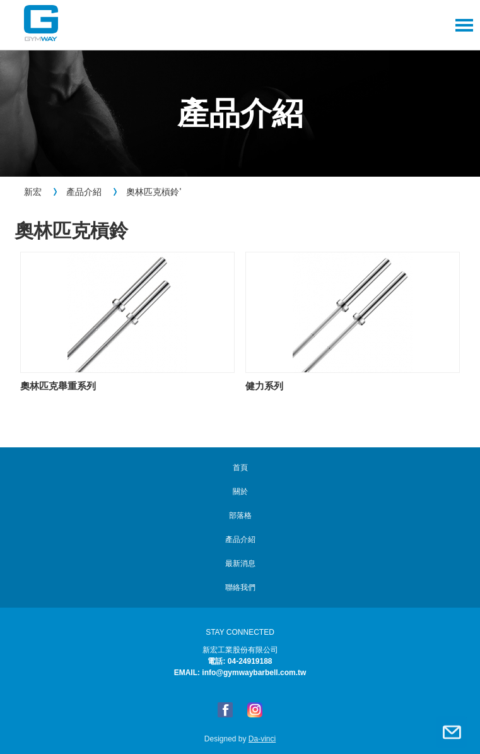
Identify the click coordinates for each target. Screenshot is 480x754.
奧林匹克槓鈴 (152, 192)
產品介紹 (84, 192)
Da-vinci (262, 738)
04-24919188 (250, 661)
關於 (240, 491)
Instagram (254, 709)
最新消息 (240, 563)
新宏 (33, 192)
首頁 (240, 467)
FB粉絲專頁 (225, 709)
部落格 (240, 515)
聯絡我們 (451, 732)
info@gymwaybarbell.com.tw (254, 672)
